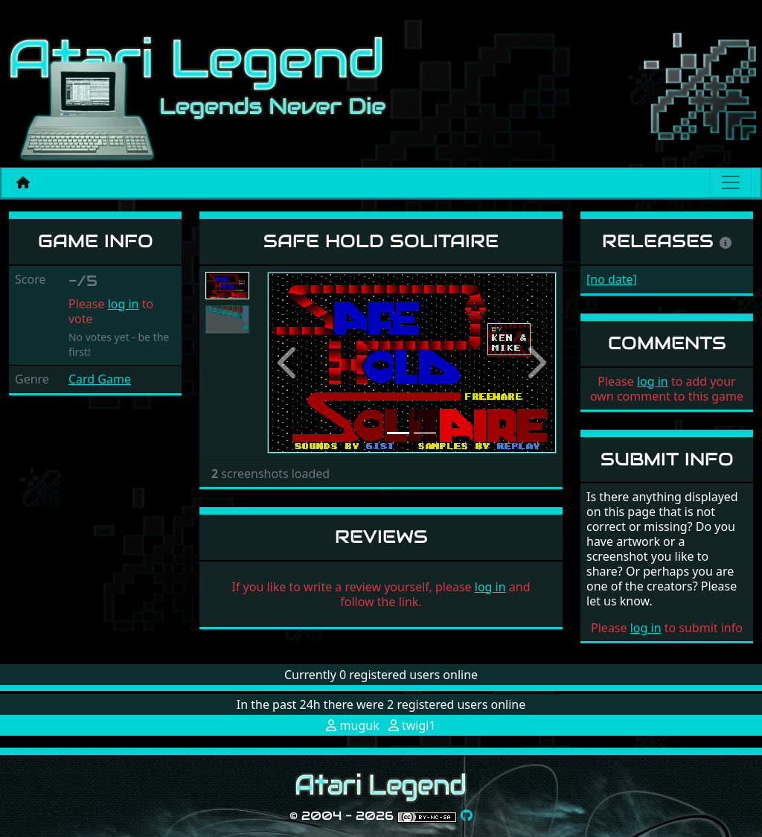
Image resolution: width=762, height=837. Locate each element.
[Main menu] (731, 182)
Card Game (99, 379)
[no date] (611, 279)
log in (123, 304)
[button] (288, 362)
